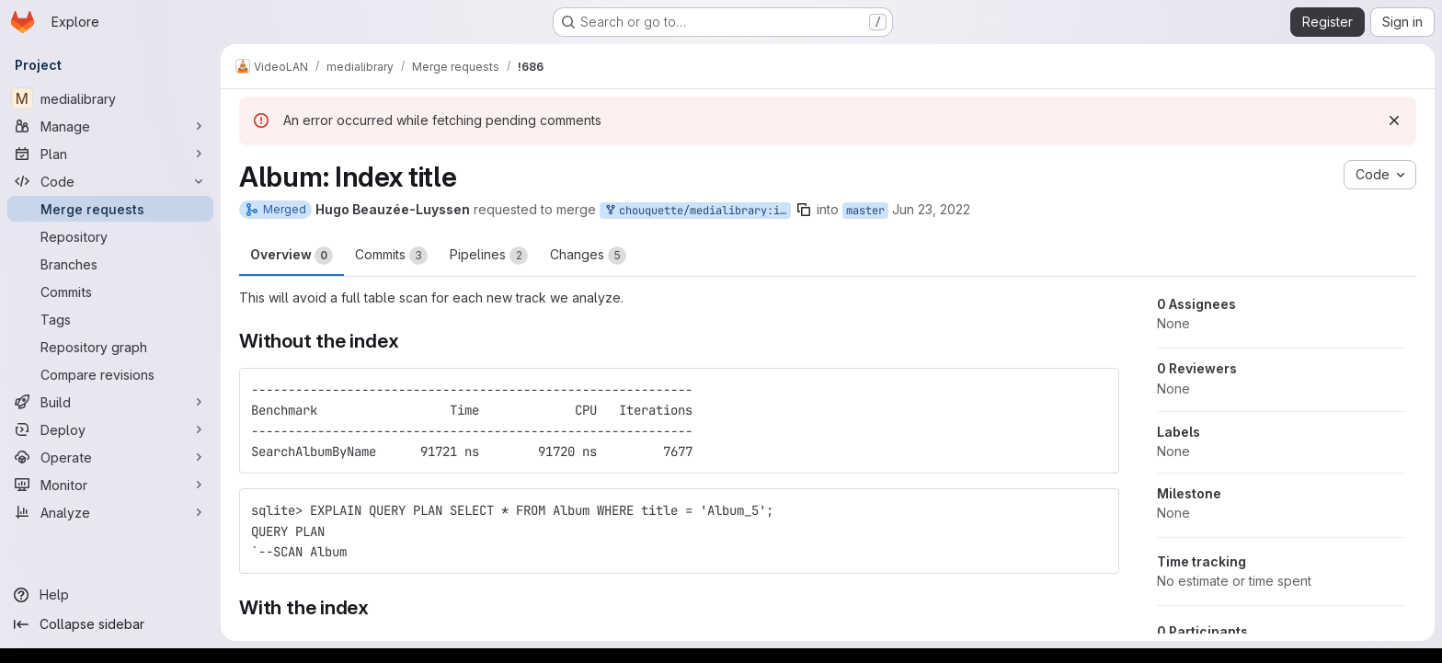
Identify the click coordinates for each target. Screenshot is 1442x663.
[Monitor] (110, 484)
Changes (588, 255)
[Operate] (110, 457)
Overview (291, 255)
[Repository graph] (110, 347)
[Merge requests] (110, 209)
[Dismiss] (1394, 120)
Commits (391, 255)
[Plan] (110, 153)
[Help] (110, 595)
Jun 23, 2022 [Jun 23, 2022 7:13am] (931, 209)
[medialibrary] (110, 98)
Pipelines (489, 255)
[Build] (110, 402)
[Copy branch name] (804, 210)
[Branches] (110, 264)
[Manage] (110, 126)
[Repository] (110, 236)
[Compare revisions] (110, 374)
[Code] (110, 181)
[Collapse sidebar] (110, 624)
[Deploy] (110, 429)
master (865, 210)
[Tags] (110, 319)
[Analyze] (110, 512)
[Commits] (110, 291)
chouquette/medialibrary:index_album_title (697, 211)
